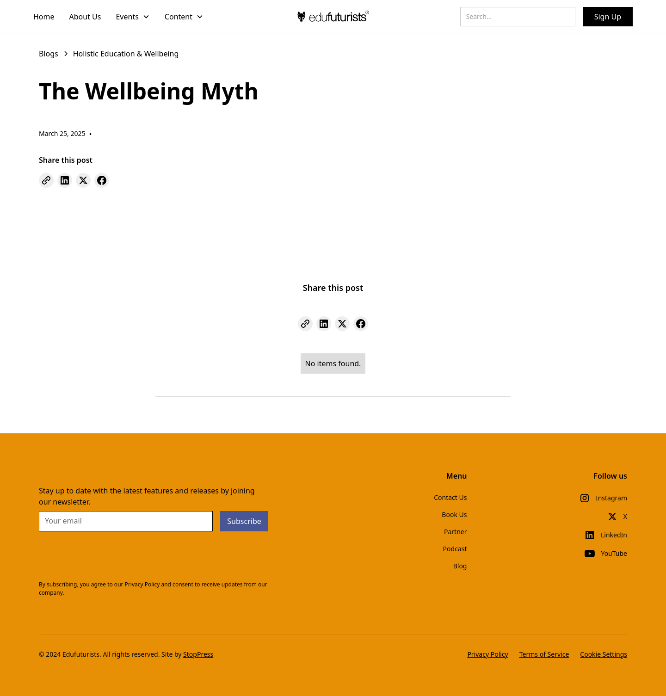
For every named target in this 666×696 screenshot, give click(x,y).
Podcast (455, 548)
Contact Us (450, 497)
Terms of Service (544, 654)
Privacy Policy (487, 654)
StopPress (198, 654)
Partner (455, 531)
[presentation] (109, 557)
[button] (132, 16)
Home (44, 17)
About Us (85, 17)
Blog (460, 565)
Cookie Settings (603, 654)
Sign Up (607, 17)
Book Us (454, 514)
